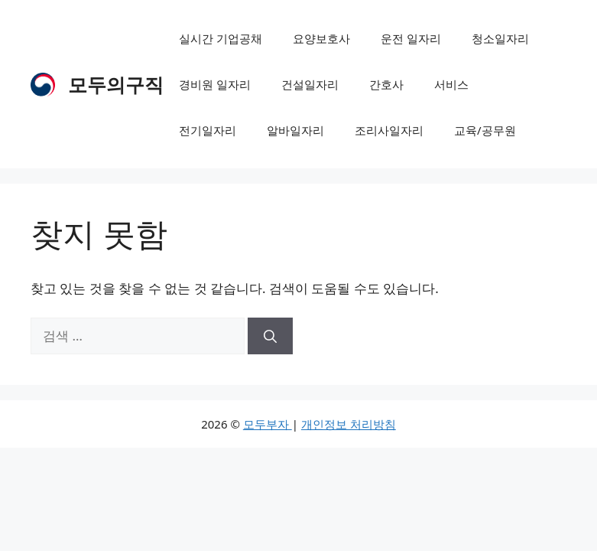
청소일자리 (500, 38)
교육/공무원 (485, 130)
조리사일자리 (389, 130)
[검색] (270, 336)
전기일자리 (207, 130)
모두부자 (267, 424)
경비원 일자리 (215, 84)
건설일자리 (310, 84)
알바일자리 (295, 130)
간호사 (386, 84)
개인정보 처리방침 (348, 424)
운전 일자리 (411, 38)
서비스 (451, 84)
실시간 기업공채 (220, 38)
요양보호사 (321, 38)
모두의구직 (116, 84)
